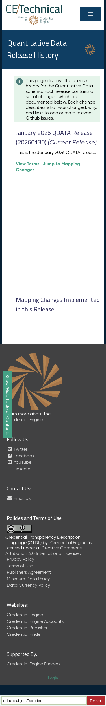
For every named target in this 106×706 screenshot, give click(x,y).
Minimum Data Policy (28, 578)
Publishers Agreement (29, 572)
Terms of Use (20, 565)
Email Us (19, 498)
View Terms (27, 164)
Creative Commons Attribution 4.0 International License (43, 550)
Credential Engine (25, 419)
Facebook (20, 455)
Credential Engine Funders (33, 664)
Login (53, 678)
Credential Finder (24, 634)
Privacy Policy (20, 559)
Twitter (17, 449)
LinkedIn (21, 468)
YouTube (19, 462)
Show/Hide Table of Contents (7, 404)
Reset (95, 700)
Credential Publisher (27, 627)
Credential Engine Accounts (35, 621)
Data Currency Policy (28, 585)
